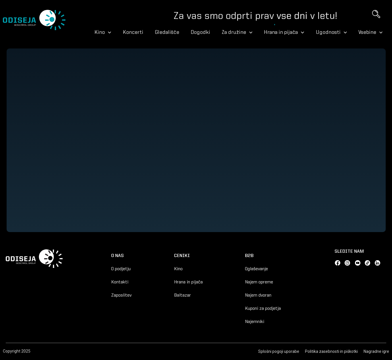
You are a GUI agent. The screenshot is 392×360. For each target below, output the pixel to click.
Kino (102, 32)
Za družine (237, 32)
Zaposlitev (121, 295)
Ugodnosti (331, 32)
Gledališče (167, 32)
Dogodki (200, 32)
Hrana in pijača (284, 32)
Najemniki (254, 322)
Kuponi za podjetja (263, 308)
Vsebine (370, 32)
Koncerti (133, 32)
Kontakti (119, 282)
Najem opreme (259, 282)
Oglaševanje (256, 269)
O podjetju (121, 269)
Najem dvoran (258, 295)
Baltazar (182, 295)
